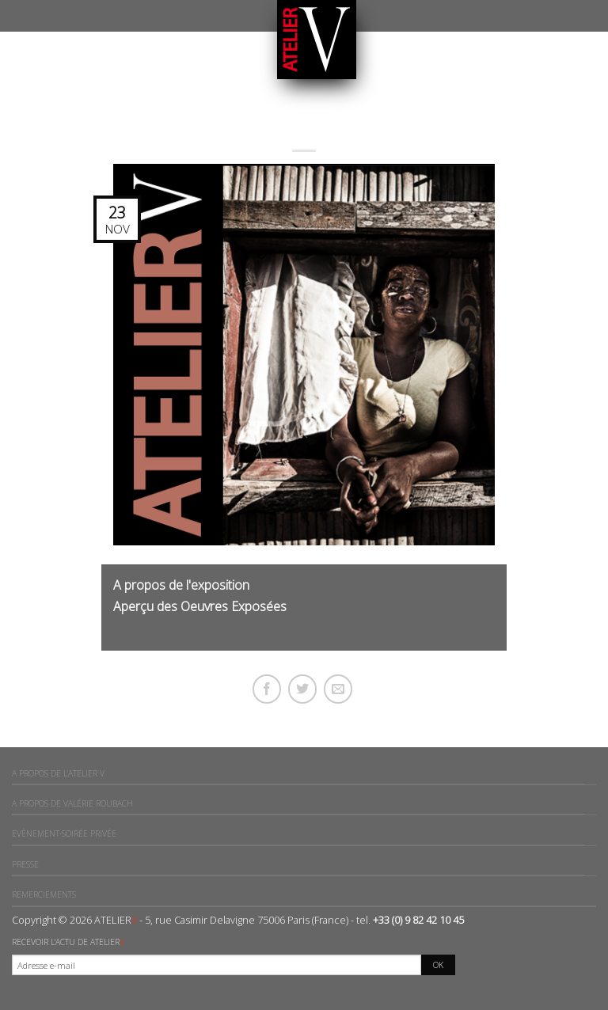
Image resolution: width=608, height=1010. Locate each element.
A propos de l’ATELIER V (58, 773)
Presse (25, 864)
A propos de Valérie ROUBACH (72, 803)
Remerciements (44, 894)
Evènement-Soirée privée (64, 833)
